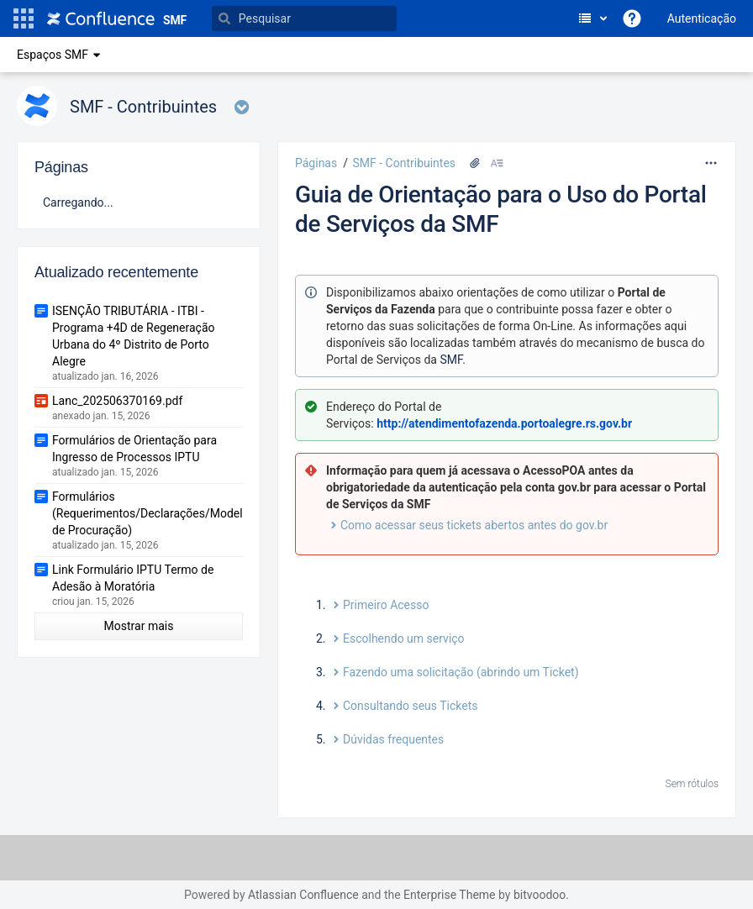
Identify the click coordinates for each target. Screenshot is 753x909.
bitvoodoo (539, 894)
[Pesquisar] (304, 18)
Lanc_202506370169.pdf (117, 400)
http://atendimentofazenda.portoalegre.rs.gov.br (504, 423)
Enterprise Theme (449, 894)
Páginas (316, 163)
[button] (23, 18)
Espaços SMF (61, 54)
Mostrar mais (139, 626)
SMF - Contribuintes (403, 163)
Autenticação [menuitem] (701, 18)
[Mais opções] (711, 163)
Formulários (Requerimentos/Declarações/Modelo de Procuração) (151, 513)
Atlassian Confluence (303, 894)
